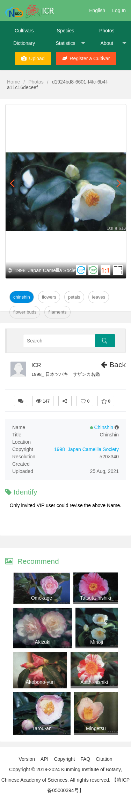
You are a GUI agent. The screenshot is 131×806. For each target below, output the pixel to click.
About (113, 43)
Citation (104, 759)
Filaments (57, 312)
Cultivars (24, 30)
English (97, 10)
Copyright (64, 759)
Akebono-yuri (40, 682)
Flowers (49, 297)
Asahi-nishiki (94, 682)
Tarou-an (41, 728)
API (45, 759)
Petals (74, 297)
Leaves (98, 297)
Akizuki (42, 642)
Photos (107, 30)
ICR (36, 365)
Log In (119, 10)
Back (113, 365)
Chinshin (21, 297)
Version (27, 759)
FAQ (85, 759)
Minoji (96, 642)
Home (13, 82)
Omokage (41, 598)
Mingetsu (96, 728)
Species (65, 30)
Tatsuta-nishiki (95, 598)
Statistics (70, 43)
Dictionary (24, 43)
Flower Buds (24, 312)
